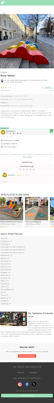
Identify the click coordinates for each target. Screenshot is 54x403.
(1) (11, 241)
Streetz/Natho (6, 289)
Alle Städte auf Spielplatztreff (27, 391)
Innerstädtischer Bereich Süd (11, 252)
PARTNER (33, 372)
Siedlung (4, 284)
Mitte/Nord (5, 269)
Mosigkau (4, 272)
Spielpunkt (4, 72)
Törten (3, 295)
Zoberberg (4, 303)
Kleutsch (4, 258)
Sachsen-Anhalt (15, 154)
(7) (9, 284)
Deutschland (4, 154)
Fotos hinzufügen (9, 147)
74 (7, 133)
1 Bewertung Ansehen (5, 90)
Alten (3, 238)
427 (14, 133)
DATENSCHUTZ (24, 378)
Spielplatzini (10, 131)
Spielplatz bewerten (10, 143)
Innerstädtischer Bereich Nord (11, 250)
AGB (15, 378)
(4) (5, 292)
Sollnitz (3, 286)
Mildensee (4, 267)
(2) (23, 252)
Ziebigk (3, 301)
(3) (9, 278)
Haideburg (4, 244)
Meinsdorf (4, 264)
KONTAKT (21, 372)
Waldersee (4, 298)
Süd (2, 292)
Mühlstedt (4, 275)
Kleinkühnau (5, 255)
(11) (24, 247)
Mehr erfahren (14, 336)
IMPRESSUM (36, 378)
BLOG (27, 367)
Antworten (5, 181)
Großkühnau (5, 241)
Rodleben (4, 278)
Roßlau (3, 281)
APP (14, 367)
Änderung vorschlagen (11, 140)
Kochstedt (4, 261)
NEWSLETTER (36, 367)
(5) (6, 238)
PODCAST (21, 367)
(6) (24, 250)
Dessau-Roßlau (27, 154)
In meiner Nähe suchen (27, 395)
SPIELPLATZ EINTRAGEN (27, 356)
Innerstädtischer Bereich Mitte (44, 154)
